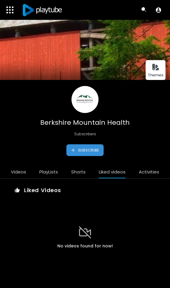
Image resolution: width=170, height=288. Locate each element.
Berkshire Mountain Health (85, 122)
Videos (18, 172)
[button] (158, 9)
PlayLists (48, 172)
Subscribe (85, 150)
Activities (149, 172)
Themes (155, 70)
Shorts (78, 172)
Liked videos (112, 172)
